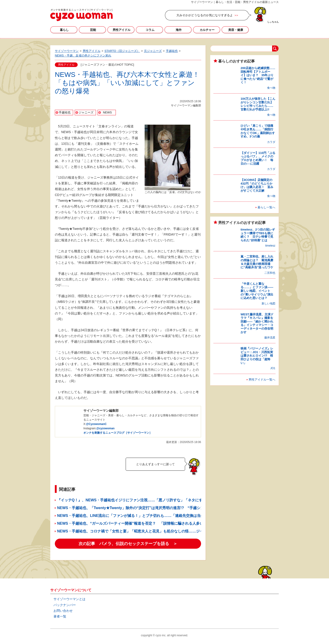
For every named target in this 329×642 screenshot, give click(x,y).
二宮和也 (269, 272)
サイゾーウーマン (81, 15)
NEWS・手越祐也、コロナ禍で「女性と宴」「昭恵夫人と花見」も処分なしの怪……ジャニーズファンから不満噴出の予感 (157, 531)
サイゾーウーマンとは (69, 599)
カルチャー (207, 30)
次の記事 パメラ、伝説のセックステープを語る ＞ (128, 543)
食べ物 (271, 87)
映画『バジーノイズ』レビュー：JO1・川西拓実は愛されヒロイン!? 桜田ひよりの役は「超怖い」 (257, 355)
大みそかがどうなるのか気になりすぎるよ (204, 15)
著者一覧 (59, 616)
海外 (179, 30)
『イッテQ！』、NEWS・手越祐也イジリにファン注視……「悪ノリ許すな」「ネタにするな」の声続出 (142, 500)
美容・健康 (235, 30)
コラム (150, 30)
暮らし (64, 30)
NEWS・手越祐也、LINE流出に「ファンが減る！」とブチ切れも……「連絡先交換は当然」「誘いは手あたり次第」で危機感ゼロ (163, 516)
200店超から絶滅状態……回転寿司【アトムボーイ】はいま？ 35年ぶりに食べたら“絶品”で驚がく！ (258, 75)
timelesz (270, 245)
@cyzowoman (105, 428)
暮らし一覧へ (266, 207)
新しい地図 (268, 303)
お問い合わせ (63, 610)
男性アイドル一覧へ (262, 379)
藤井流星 (269, 337)
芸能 (93, 30)
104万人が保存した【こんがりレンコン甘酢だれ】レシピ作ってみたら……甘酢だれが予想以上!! (258, 104)
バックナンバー (64, 605)
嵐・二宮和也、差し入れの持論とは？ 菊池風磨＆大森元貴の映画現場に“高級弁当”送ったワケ (257, 262)
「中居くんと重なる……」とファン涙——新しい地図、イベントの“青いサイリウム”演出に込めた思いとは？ (257, 291)
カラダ (271, 142)
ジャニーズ (86, 112)
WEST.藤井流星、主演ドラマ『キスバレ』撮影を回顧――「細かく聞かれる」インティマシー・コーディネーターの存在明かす (257, 323)
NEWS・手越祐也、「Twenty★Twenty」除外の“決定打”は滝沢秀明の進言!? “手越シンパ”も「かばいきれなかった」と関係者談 (164, 508)
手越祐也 (65, 112)
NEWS (107, 112)
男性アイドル (121, 30)
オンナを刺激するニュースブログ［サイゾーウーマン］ (117, 432)
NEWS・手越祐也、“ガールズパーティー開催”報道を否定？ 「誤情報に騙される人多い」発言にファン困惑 (146, 523)
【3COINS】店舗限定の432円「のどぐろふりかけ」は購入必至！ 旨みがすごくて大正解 (257, 185)
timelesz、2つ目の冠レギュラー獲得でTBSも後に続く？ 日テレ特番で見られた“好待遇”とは (258, 235)
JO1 (272, 368)
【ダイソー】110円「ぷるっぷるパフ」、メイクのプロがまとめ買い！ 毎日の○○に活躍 (258, 158)
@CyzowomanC (96, 424)
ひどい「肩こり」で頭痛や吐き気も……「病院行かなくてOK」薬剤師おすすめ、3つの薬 (258, 131)
